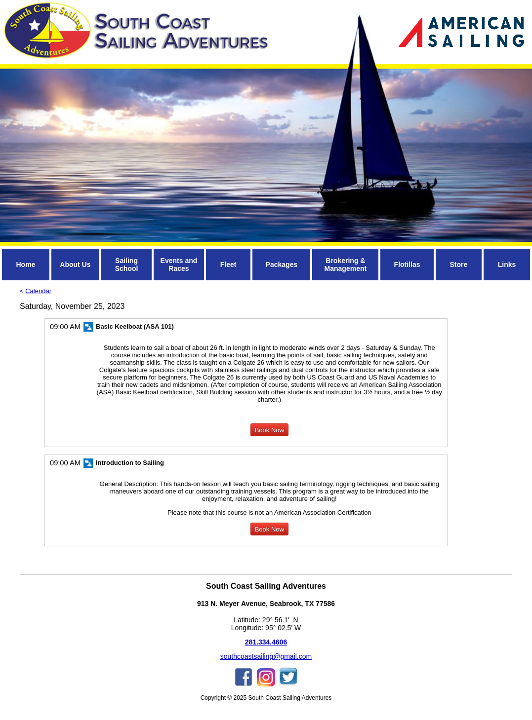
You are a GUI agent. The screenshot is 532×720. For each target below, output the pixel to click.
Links (507, 264)
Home (25, 264)
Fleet (228, 264)
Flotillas (407, 264)
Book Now (269, 430)
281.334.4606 (266, 642)
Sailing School (126, 264)
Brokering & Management (346, 264)
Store (458, 264)
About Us (75, 264)
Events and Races (179, 264)
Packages (282, 264)
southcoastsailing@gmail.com (266, 656)
